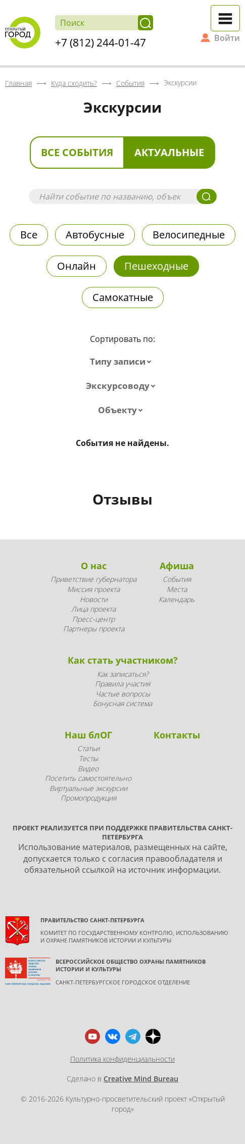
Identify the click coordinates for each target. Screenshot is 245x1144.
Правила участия (122, 683)
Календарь (176, 599)
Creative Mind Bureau (141, 1078)
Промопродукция (88, 798)
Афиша (177, 566)
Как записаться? (123, 674)
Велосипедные (189, 234)
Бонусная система (122, 703)
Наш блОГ (88, 735)
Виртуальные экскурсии (88, 788)
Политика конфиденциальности (122, 1059)
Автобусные (95, 234)
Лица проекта (93, 609)
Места (177, 589)
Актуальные (169, 152)
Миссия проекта (93, 589)
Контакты (177, 735)
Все (28, 234)
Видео (88, 768)
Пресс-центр (93, 619)
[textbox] (123, 362)
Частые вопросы (122, 694)
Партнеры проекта (93, 628)
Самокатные (122, 297)
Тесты (88, 758)
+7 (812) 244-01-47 (100, 42)
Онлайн (76, 266)
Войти (227, 37)
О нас (94, 566)
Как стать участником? (123, 660)
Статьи (88, 748)
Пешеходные (156, 266)
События (177, 579)
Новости (94, 599)
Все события (77, 152)
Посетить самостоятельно (88, 778)
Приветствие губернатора (93, 579)
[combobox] (123, 362)
